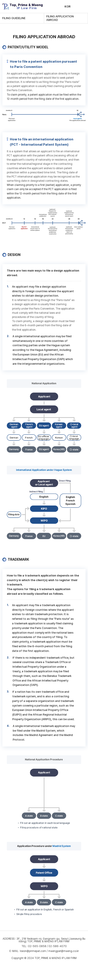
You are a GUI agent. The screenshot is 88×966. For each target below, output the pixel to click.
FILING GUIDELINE (13, 18)
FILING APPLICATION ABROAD (60, 18)
